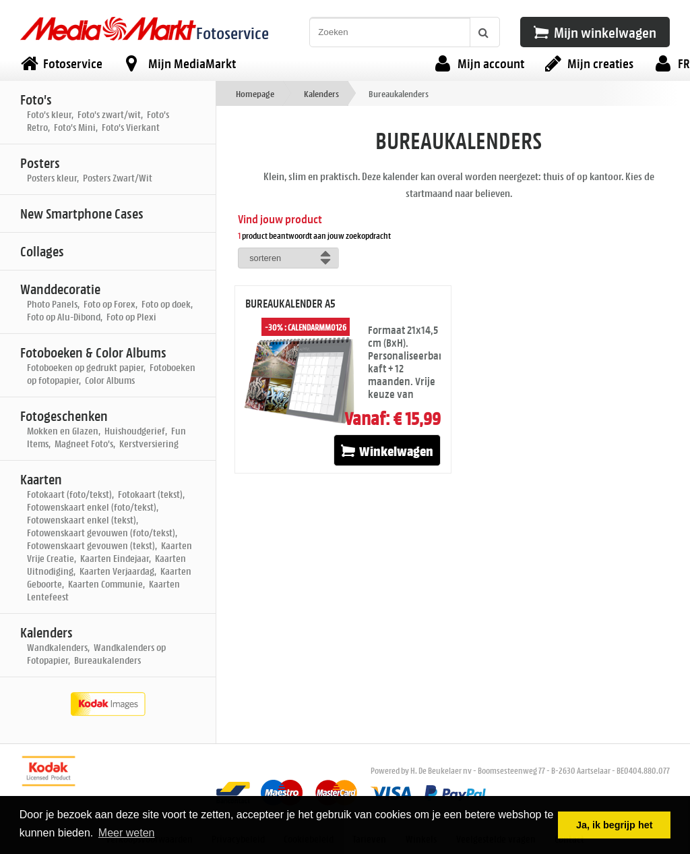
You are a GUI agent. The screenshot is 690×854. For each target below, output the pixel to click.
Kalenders (321, 93)
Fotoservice (232, 32)
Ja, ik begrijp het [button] (614, 825)
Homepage (255, 93)
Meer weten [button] (126, 832)
